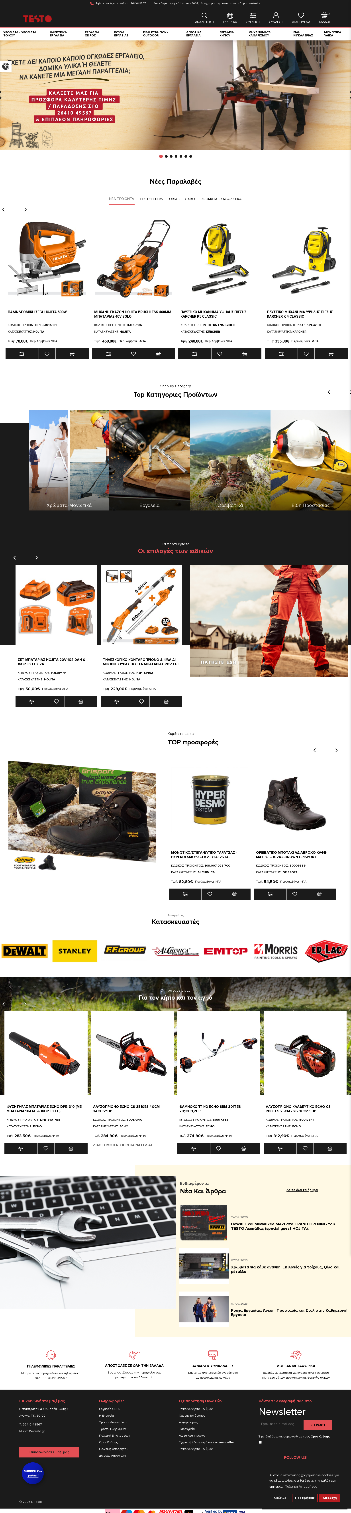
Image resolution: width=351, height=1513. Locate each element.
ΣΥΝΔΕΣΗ (276, 18)
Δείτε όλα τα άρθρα (302, 1190)
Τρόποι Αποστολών (113, 1422)
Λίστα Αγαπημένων (192, 1435)
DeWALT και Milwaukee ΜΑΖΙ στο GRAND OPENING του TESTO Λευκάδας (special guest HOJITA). (283, 1226)
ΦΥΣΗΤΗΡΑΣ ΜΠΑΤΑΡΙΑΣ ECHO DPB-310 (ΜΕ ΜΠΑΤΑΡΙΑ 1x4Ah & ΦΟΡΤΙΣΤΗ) (44, 1108)
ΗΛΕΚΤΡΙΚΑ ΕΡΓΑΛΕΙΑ (58, 33)
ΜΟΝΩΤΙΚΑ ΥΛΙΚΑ (332, 33)
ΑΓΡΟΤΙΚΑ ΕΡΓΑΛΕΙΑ (194, 33)
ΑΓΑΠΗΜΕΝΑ (301, 18)
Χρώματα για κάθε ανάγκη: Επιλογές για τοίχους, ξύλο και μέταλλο (285, 1269)
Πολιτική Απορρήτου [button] (301, 1486)
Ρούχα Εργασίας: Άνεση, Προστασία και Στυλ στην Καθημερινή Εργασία (289, 1312)
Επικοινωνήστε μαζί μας (49, 1452)
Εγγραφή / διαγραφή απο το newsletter (206, 1442)
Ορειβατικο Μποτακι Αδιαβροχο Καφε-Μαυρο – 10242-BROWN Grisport (291, 854)
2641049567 (138, 3)
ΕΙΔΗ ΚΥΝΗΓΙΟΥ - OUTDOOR (155, 33)
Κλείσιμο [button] (279, 1498)
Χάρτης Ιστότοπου (192, 1415)
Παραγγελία (187, 1429)
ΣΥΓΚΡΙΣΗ (253, 18)
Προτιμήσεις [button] (305, 1498)
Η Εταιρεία (106, 1415)
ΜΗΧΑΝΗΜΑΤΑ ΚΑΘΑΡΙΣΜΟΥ (260, 33)
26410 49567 (32, 1424)
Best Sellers (151, 199)
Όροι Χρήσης (108, 1442)
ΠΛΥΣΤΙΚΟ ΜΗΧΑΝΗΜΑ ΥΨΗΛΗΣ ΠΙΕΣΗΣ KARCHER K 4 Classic (300, 314)
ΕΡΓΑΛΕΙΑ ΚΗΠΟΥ (227, 33)
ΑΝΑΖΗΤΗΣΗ (204, 18)
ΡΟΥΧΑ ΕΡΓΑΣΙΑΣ (121, 33)
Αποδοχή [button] (330, 1498)
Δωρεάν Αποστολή (112, 1455)
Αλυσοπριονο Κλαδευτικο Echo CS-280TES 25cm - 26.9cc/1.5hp (299, 1108)
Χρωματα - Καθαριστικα (221, 199)
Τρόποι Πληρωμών (112, 1429)
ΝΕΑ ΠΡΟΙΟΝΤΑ (121, 199)
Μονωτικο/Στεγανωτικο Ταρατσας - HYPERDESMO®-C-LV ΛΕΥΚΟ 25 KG (204, 854)
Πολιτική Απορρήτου (113, 1449)
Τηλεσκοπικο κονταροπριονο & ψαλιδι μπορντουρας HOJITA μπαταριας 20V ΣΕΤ (141, 662)
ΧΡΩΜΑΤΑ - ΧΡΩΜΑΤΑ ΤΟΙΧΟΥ (19, 33)
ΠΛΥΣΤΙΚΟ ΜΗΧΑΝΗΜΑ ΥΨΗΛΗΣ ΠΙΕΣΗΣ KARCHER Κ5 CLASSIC (213, 314)
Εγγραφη (318, 1425)
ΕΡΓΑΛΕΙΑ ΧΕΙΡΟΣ (92, 33)
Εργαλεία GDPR (109, 1409)
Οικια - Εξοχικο (182, 199)
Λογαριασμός (188, 1422)
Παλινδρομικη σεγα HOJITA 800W (37, 312)
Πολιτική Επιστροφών (114, 1435)
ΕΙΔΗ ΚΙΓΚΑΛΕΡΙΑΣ (303, 33)
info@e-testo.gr (34, 1431)
